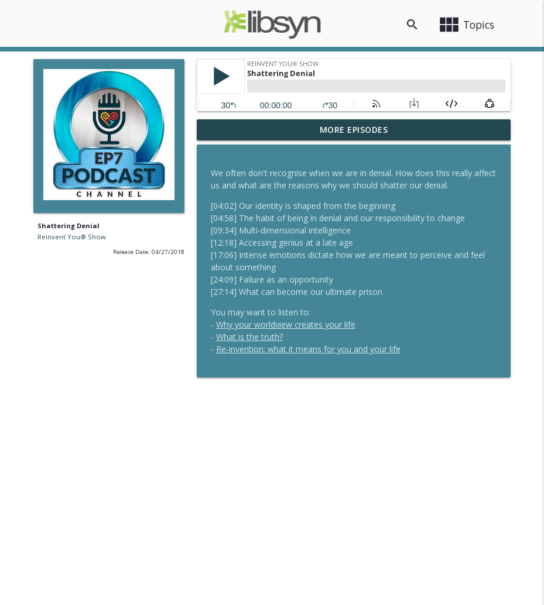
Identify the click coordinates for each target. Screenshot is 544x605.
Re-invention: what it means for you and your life (308, 349)
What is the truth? (249, 336)
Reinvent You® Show (71, 236)
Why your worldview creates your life (285, 324)
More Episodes (354, 129)
